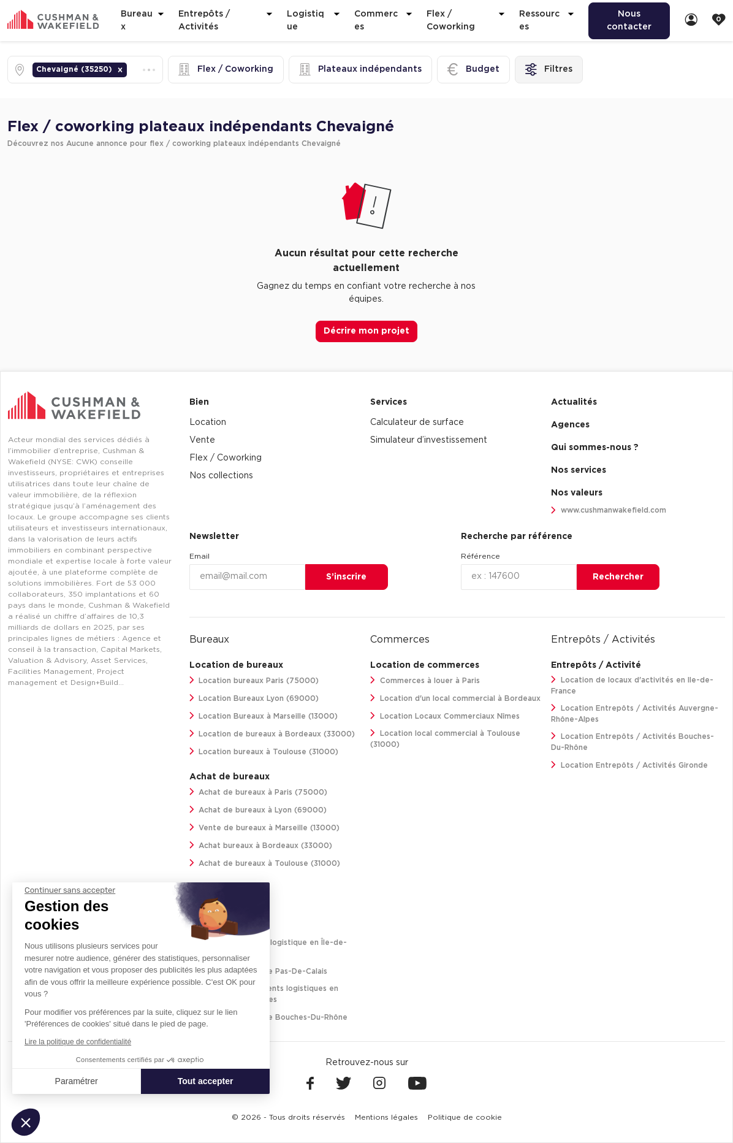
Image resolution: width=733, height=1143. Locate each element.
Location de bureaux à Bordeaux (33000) (272, 734)
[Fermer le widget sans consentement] (69, 890)
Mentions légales (386, 1117)
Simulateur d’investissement (428, 440)
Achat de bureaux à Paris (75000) (258, 792)
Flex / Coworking (225, 458)
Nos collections (221, 476)
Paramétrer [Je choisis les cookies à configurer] (76, 1081)
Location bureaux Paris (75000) (254, 680)
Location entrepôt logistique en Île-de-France (268, 947)
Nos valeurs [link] (576, 493)
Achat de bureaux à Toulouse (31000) (265, 863)
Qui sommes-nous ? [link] (595, 447)
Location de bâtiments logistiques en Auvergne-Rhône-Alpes (264, 993)
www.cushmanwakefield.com (608, 510)
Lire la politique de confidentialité (78, 1042)
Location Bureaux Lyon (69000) (254, 698)
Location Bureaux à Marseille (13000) (263, 716)
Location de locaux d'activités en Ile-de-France (632, 685)
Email (199, 556)
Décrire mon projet (366, 331)
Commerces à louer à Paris (425, 680)
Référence (480, 556)
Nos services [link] (578, 470)
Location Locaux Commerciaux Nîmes (445, 716)
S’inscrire (346, 577)
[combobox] (130, 69)
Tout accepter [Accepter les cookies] (206, 1081)
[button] (120, 70)
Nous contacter (629, 20)
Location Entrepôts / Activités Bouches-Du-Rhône (632, 741)
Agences (570, 425)
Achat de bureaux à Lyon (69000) (258, 810)
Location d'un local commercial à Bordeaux (455, 698)
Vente (202, 440)
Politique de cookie (465, 1117)
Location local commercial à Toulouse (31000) (445, 738)
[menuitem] (629, 20)
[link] (691, 20)
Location (207, 422)
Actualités (574, 402)
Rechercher (618, 577)
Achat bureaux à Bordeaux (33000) (261, 845)
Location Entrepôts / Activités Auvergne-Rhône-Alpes (634, 713)
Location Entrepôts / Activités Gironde (629, 765)
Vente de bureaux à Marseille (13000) (264, 827)
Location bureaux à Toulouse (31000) (264, 751)
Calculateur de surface (417, 422)
